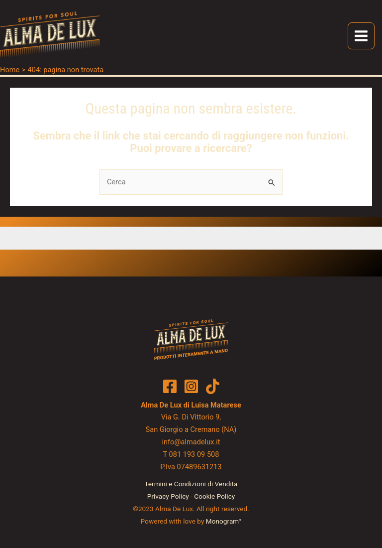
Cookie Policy (214, 497)
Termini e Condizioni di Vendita (190, 485)
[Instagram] (191, 387)
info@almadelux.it (191, 442)
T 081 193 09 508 (191, 455)
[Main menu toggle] (361, 36)
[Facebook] (170, 387)
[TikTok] (212, 387)
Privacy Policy (168, 497)
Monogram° (224, 522)
